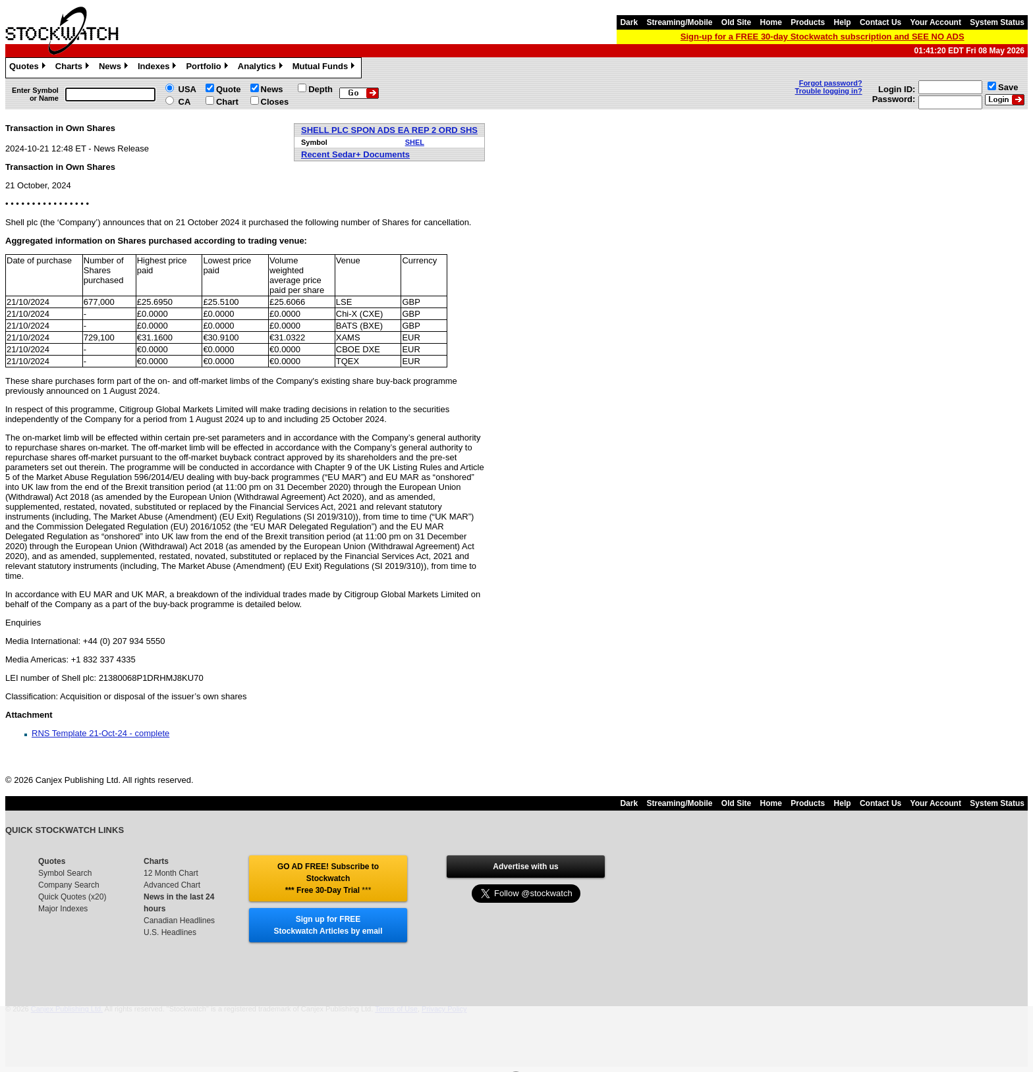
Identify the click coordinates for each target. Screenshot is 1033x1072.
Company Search (68, 885)
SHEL (414, 142)
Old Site (736, 22)
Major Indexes (63, 908)
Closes (275, 102)
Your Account (935, 22)
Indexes (158, 68)
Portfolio (208, 68)
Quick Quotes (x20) (72, 896)
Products (808, 22)
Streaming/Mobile (679, 22)
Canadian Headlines (179, 920)
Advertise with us (525, 866)
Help (842, 22)
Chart (227, 102)
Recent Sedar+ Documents (355, 154)
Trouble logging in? (828, 91)
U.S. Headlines (170, 932)
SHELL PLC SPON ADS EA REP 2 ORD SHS (389, 130)
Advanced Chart (172, 885)
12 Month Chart (171, 873)
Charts (73, 68)
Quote (228, 89)
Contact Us (880, 22)
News (115, 68)
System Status (997, 22)
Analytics (262, 68)
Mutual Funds (325, 68)
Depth (320, 89)
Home (771, 22)
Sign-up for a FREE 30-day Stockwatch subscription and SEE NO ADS (822, 36)
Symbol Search (65, 873)
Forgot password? (830, 83)
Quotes (29, 68)
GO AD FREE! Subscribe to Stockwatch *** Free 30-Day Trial (328, 878)
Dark (629, 22)
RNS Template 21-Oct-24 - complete (100, 733)
